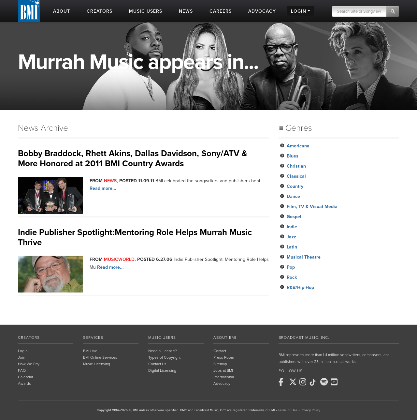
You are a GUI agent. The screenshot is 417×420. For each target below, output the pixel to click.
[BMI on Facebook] (283, 381)
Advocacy (221, 383)
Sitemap (220, 364)
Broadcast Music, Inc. (304, 337)
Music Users (162, 337)
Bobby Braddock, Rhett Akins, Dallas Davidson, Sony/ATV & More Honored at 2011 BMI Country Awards (132, 158)
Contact (219, 351)
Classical (296, 176)
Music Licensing (96, 364)
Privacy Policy (310, 410)
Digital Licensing (162, 370)
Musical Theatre (304, 257)
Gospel (294, 216)
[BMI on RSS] (345, 381)
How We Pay (28, 364)
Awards (24, 383)
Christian (296, 166)
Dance (293, 196)
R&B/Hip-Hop (300, 287)
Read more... (103, 188)
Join (21, 357)
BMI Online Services (100, 357)
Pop (291, 267)
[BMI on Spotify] (324, 381)
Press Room (223, 357)
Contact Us (157, 364)
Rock (292, 277)
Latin (292, 247)
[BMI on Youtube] (335, 381)
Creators (29, 337)
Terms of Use (287, 410)
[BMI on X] (293, 381)
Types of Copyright (164, 357)
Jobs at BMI (223, 370)
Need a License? (162, 351)
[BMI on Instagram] (304, 381)
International (223, 377)
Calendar (25, 377)
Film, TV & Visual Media (312, 206)
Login (22, 351)
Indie (292, 227)
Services (93, 337)
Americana (298, 146)
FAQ (22, 370)
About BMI (224, 337)
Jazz (291, 237)
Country (295, 186)
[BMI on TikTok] (314, 382)
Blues (292, 156)
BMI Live (90, 351)
